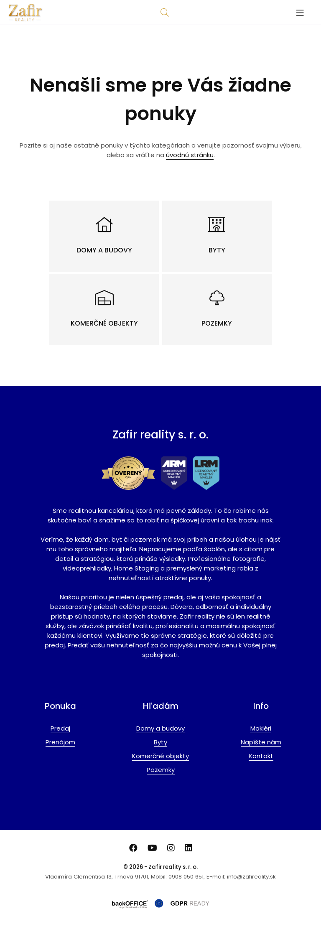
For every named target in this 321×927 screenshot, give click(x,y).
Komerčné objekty (160, 755)
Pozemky (161, 769)
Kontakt (261, 755)
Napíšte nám (261, 742)
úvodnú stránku (190, 154)
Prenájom (60, 742)
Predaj (60, 728)
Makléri (260, 728)
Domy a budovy (160, 728)
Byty (160, 742)
